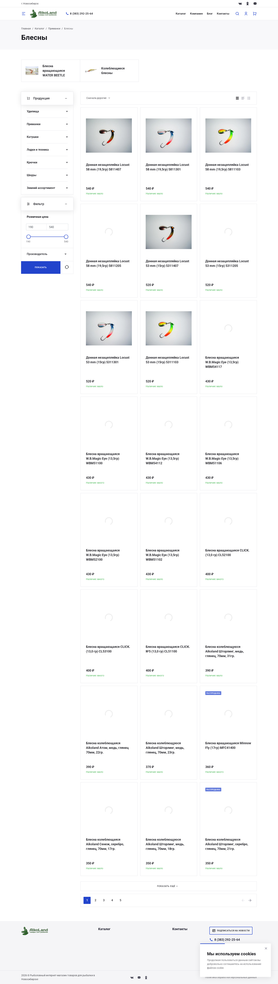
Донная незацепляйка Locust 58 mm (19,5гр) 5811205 (107, 263)
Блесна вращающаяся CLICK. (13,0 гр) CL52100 (227, 552)
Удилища (33, 111)
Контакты (223, 13)
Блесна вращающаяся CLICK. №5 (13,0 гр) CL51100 (168, 649)
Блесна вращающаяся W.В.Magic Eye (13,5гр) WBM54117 (222, 362)
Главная (26, 28)
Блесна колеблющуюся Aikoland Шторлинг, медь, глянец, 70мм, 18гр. (165, 844)
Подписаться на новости (231, 930)
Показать (41, 267)
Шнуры (31, 175)
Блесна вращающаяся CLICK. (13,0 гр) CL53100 (108, 649)
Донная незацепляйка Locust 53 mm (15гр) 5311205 (227, 263)
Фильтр (47, 204)
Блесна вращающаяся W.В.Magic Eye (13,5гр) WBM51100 (103, 458)
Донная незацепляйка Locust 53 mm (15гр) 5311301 (107, 360)
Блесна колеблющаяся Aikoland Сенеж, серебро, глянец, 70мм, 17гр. (105, 844)
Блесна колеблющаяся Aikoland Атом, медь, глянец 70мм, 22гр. (107, 747)
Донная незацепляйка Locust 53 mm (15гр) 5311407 (167, 263)
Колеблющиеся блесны (113, 70)
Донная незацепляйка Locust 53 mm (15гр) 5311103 (167, 360)
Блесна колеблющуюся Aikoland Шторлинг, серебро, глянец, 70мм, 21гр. (226, 844)
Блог (210, 13)
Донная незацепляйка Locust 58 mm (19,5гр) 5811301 (167, 167)
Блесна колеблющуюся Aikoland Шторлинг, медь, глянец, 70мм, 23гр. (165, 747)
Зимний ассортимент (41, 188)
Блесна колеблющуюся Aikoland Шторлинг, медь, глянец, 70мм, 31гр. (224, 651)
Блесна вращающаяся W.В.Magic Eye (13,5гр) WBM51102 (162, 554)
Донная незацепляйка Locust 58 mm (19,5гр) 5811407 (107, 167)
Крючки (32, 162)
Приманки (54, 28)
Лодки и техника (38, 149)
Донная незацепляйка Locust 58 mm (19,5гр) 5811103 (227, 167)
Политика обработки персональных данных (231, 977)
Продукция (47, 98)
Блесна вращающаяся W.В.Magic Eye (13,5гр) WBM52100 (103, 554)
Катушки (32, 137)
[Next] (250, 900)
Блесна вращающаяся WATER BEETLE (54, 70)
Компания (196, 13)
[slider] (28, 237)
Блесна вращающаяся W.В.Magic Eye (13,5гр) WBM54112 (162, 458)
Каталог (181, 13)
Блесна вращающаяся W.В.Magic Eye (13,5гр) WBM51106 (222, 458)
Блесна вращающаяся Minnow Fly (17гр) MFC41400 (228, 745)
